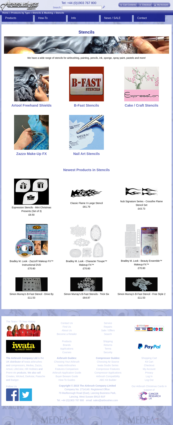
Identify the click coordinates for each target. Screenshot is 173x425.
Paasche (40, 376)
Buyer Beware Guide (67, 376)
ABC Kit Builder (108, 380)
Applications (66, 348)
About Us (67, 330)
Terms (108, 348)
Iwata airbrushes (33, 361)
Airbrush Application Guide (66, 372)
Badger (14, 380)
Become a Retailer (67, 334)
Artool (9, 369)
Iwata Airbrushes (67, 365)
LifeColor (18, 369)
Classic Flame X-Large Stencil (86, 203)
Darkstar (29, 376)
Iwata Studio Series (107, 365)
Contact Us (67, 323)
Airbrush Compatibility (108, 376)
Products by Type (20, 12)
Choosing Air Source (108, 361)
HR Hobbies (31, 369)
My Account (149, 369)
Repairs (108, 326)
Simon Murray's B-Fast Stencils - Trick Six (86, 294)
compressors (18, 365)
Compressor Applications (107, 372)
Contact (142, 18)
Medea (30, 365)
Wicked (20, 376)
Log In (149, 376)
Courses (66, 352)
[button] (128, 5)
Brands (67, 345)
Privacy (149, 372)
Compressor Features (108, 369)
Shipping (108, 341)
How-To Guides (67, 380)
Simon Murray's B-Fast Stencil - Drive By (31, 294)
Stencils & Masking (42, 12)
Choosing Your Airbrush (66, 361)
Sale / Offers (108, 330)
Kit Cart (149, 361)
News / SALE (112, 18)
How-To (43, 18)
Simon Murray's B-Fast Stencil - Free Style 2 (142, 294)
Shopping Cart (149, 358)
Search (57, 7)
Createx (10, 376)
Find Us (67, 326)
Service (108, 323)
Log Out (149, 380)
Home (5, 12)
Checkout (149, 365)
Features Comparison (67, 369)
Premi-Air (11, 372)
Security (108, 352)
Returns (108, 345)
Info (73, 18)
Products (10, 18)
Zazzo (38, 365)
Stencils (59, 12)
